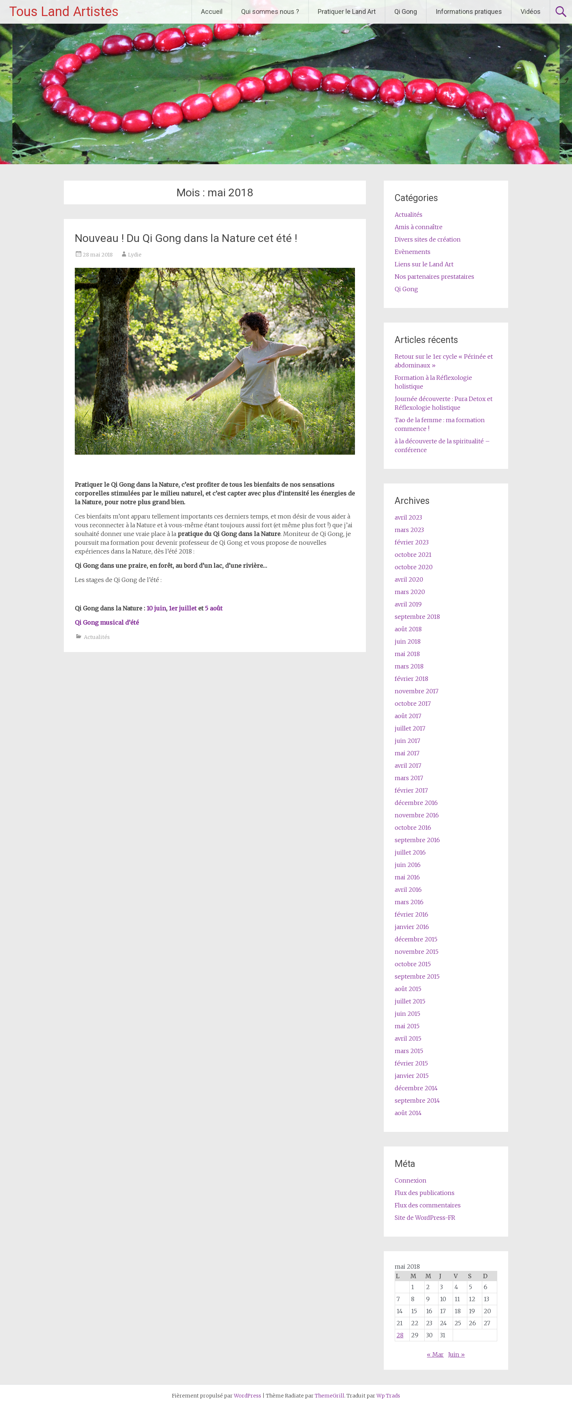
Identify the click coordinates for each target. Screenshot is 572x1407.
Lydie (135, 254)
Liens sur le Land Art (424, 264)
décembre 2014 (416, 1088)
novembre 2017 (416, 691)
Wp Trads (388, 1395)
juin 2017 (407, 740)
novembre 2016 (417, 815)
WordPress (247, 1395)
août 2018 (408, 629)
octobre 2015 (413, 964)
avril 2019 (408, 604)
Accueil (212, 11)
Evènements (412, 251)
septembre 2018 (417, 616)
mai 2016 (407, 877)
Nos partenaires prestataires (434, 276)
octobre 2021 (413, 554)
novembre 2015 (416, 951)
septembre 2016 (417, 840)
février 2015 (411, 1063)
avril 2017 (408, 765)
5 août (214, 608)
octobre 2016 (413, 827)
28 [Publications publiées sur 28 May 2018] (400, 1335)
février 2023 (412, 542)
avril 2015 (408, 1038)
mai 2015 (407, 1026)
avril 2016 (408, 889)
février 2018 (411, 678)
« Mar (435, 1354)
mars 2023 (409, 529)
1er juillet (183, 608)
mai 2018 (407, 654)
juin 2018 (408, 641)
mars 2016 (409, 902)
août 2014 (408, 1113)
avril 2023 (408, 517)
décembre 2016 (416, 802)
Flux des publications (425, 1192)
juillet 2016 (410, 852)
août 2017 (408, 716)
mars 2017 (409, 778)
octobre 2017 (413, 703)
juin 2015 (407, 1013)
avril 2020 (409, 579)
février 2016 (411, 914)
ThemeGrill (329, 1395)
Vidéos (531, 11)
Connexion (410, 1180)
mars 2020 (410, 591)
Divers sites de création (428, 239)
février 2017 (411, 790)
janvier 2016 (412, 926)
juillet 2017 (410, 728)
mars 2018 (409, 666)
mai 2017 (407, 753)
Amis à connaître (418, 227)
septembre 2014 (417, 1100)
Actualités (97, 637)
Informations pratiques (469, 11)
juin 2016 (408, 864)
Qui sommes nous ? (270, 11)
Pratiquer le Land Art (347, 11)
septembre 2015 (417, 976)
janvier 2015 (412, 1075)
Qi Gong (405, 11)
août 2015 (408, 988)
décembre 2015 (416, 939)
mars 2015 (409, 1051)
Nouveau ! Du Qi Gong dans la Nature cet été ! (186, 238)
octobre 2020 (414, 567)
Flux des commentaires (428, 1205)
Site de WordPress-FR (425, 1217)
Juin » (456, 1354)
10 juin (156, 608)
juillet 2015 (410, 1001)
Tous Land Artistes (64, 11)
